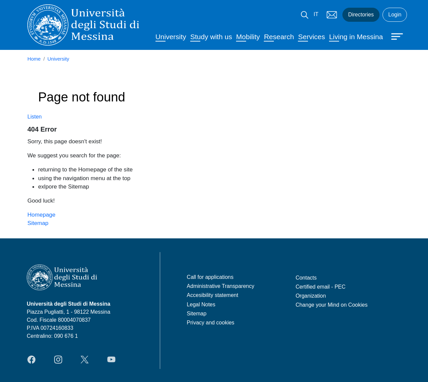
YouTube (111, 360)
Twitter (85, 360)
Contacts (306, 278)
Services (311, 37)
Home (34, 59)
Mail (332, 15)
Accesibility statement (212, 295)
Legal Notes (201, 304)
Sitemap (37, 223)
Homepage (41, 214)
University (170, 37)
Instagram (58, 360)
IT (316, 14)
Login (394, 14)
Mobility (248, 37)
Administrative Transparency (220, 286)
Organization (311, 296)
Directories (360, 14)
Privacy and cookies (210, 322)
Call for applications (210, 277)
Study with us (211, 37)
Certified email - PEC (320, 287)
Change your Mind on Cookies (331, 305)
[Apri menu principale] (394, 35)
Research (279, 37)
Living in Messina (356, 37)
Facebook (31, 360)
